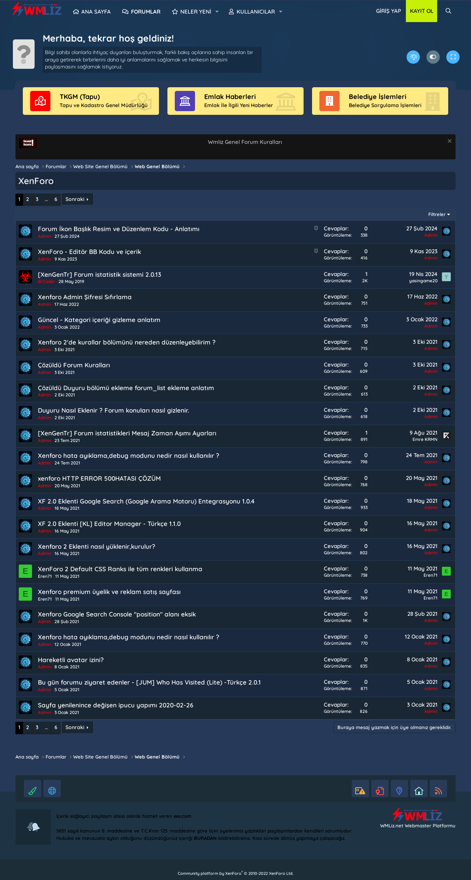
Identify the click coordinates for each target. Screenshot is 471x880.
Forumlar (145, 11)
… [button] (46, 199)
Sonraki (74, 199)
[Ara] (448, 11)
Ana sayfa (96, 11)
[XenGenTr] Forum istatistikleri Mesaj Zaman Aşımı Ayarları (127, 433)
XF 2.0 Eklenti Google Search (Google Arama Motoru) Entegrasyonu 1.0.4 (146, 501)
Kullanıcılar (256, 11)
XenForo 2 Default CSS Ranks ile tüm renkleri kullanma (120, 569)
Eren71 (45, 576)
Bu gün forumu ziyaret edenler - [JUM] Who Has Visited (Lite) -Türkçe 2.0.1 (149, 682)
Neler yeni (195, 11)
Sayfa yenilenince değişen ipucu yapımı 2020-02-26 (115, 705)
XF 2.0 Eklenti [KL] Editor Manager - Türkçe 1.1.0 (109, 523)
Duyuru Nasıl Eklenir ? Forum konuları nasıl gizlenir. (113, 410)
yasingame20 (423, 280)
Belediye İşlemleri (377, 96)
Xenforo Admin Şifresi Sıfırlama (85, 297)
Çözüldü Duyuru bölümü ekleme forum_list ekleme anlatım (126, 388)
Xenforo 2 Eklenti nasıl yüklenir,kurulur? (96, 546)
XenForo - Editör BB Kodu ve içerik (89, 251)
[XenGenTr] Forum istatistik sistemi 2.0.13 (99, 274)
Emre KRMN (425, 439)
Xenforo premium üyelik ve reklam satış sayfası (109, 591)
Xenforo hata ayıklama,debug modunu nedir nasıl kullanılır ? (128, 455)
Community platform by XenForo (235, 873)
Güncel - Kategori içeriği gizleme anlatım (99, 320)
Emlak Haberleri (230, 96)
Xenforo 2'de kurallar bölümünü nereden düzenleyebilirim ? (127, 342)
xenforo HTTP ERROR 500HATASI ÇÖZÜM (99, 478)
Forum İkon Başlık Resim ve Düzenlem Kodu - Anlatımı (118, 229)
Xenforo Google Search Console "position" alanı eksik (117, 614)
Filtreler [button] (437, 214)
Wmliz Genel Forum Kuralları (245, 141)
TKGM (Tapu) (80, 96)
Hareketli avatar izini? (71, 660)
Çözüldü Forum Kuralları (74, 365)
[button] (217, 12)
